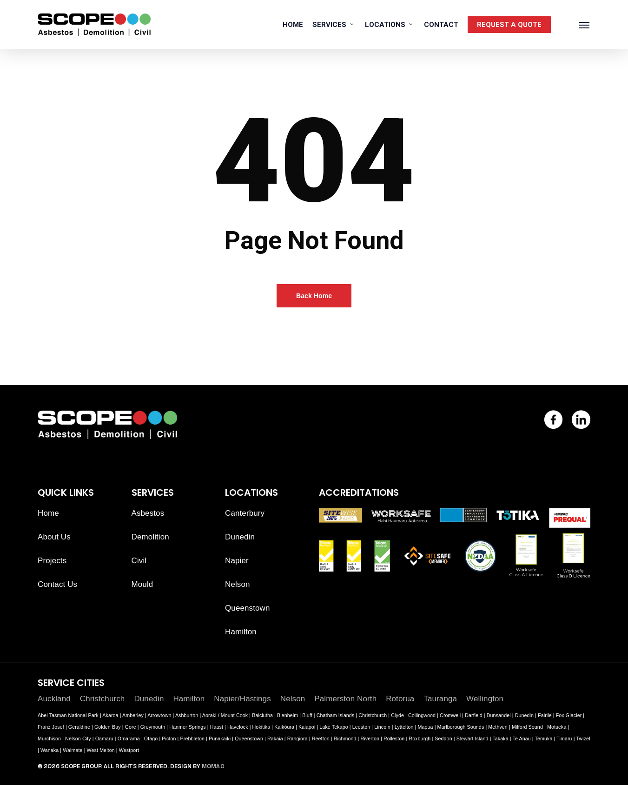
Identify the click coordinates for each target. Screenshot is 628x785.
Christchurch (102, 698)
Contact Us (57, 584)
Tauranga (440, 698)
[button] (584, 24)
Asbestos (148, 513)
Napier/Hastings (242, 698)
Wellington (484, 698)
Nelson (237, 584)
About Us (54, 536)
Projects (52, 560)
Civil (139, 560)
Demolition (150, 536)
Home (48, 513)
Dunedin (240, 536)
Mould (142, 584)
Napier (237, 560)
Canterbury (244, 513)
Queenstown (247, 608)
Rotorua (400, 698)
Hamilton (241, 631)
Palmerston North (345, 698)
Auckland (54, 698)
